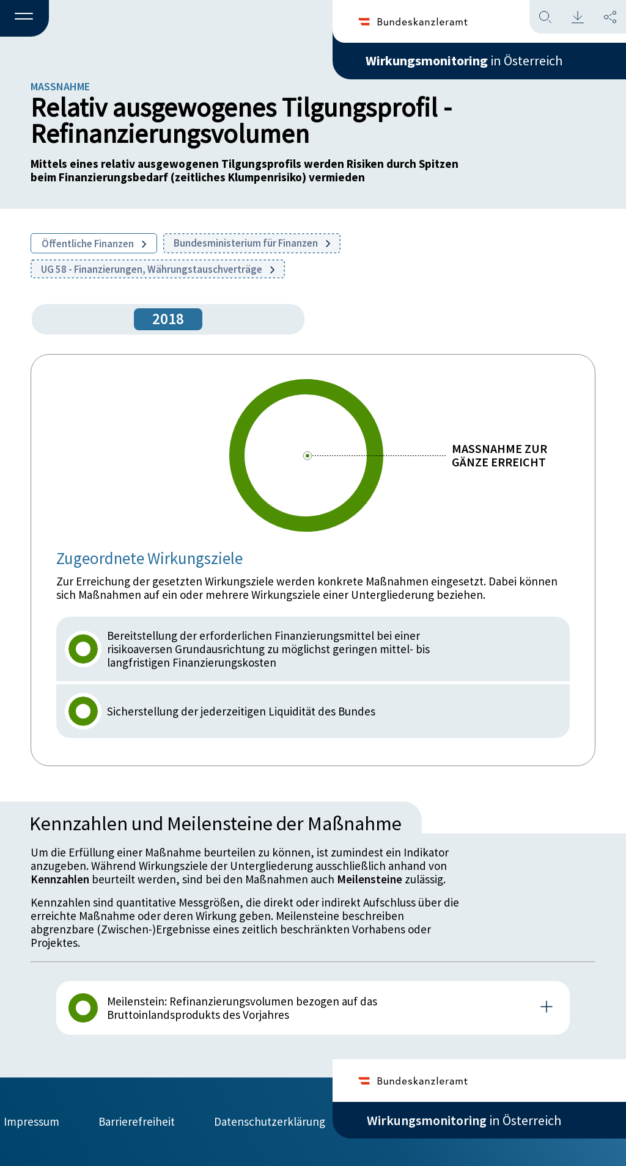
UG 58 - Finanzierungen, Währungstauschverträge (157, 269)
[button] (24, 19)
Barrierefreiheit (136, 1121)
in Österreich (464, 60)
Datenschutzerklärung (269, 1121)
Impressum (31, 1121)
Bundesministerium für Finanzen (252, 243)
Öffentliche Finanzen (94, 243)
